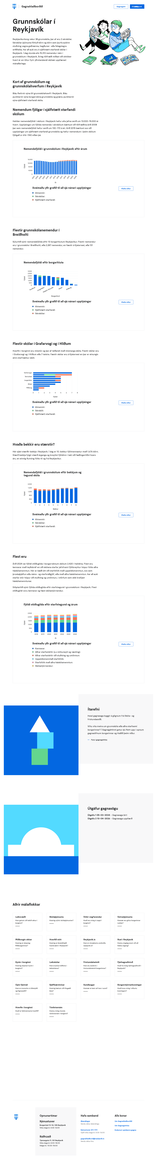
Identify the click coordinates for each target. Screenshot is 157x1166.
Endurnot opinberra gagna (125, 1130)
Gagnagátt (121, 6)
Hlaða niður (126, 199)
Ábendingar (85, 1121)
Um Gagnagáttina (122, 1125)
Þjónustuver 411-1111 (89, 1130)
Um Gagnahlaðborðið (123, 1121)
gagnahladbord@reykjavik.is (92, 1138)
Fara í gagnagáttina (99, 794)
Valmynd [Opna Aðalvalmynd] (138, 6)
